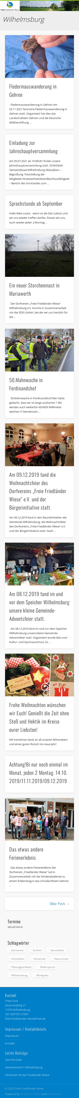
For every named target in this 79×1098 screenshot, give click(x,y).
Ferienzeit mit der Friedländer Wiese (27, 1075)
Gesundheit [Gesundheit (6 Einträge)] (57, 950)
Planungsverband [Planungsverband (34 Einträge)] (21, 967)
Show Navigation (64, 38)
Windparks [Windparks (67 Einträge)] (42, 975)
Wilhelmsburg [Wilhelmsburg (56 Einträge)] (19, 975)
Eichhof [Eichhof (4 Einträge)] (37, 950)
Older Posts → (60, 903)
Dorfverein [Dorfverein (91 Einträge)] (17, 950)
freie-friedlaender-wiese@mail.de (25, 1018)
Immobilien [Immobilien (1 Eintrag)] (17, 959)
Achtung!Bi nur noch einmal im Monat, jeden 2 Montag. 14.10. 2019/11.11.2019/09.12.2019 (38, 772)
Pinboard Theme (30, 1094)
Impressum (12, 1036)
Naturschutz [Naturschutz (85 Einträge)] (61, 959)
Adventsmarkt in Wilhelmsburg (24, 1067)
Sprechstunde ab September (36, 203)
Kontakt (10, 1043)
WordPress (54, 1094)
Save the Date (13, 1060)
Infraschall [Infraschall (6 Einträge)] (39, 959)
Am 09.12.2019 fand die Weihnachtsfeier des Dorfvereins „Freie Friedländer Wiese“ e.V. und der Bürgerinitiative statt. (37, 491)
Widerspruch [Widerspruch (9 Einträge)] (47, 967)
